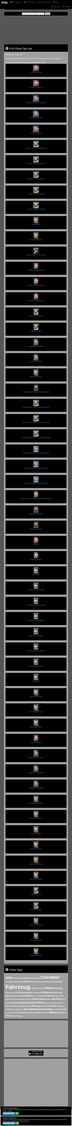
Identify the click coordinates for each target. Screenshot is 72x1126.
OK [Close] (17, 1113)
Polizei (39, 1002)
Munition (57, 999)
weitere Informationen (9, 1113)
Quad (56, 1003)
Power (46, 1003)
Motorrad (37, 999)
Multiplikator (47, 999)
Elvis (22, 982)
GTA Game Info (29, 2)
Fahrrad (49, 982)
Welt (59, 1012)
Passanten (29, 1002)
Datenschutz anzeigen (9, 1123)
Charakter (50, 977)
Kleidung (21, 996)
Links (57, 996)
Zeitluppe (19, 1016)
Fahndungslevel (39, 982)
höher (60, 993)
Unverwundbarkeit (38, 1013)
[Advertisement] (36, 30)
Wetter (63, 1013)
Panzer (8, 1003)
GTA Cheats (15, 2)
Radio (7, 1006)
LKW (61, 996)
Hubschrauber (11, 996)
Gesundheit (25, 992)
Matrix (24, 999)
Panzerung (16, 1003)
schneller (51, 1006)
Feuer (42, 988)
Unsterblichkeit (22, 1013)
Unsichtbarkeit (10, 1013)
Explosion (29, 981)
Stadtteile (57, 1009)
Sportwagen (46, 1009)
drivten (17, 982)
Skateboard (19, 1009)
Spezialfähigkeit (31, 1009)
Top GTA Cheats (44, 2)
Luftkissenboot (10, 999)
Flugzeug (58, 988)
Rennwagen (20, 1006)
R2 (62, 1003)
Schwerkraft (61, 1006)
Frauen (7, 993)
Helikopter (53, 993)
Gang (13, 993)
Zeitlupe (12, 1016)
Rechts (12, 1006)
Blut (22, 978)
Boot (38, 978)
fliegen (49, 987)
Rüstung (35, 1006)
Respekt (28, 1006)
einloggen (67, 6)
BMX (26, 978)
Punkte (51, 1003)
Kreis (33, 996)
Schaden (43, 1006)
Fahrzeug (17, 987)
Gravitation (36, 993)
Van (47, 1013)
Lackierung (40, 996)
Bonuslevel (32, 978)
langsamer (50, 996)
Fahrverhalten (57, 982)
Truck (63, 1009)
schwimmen (10, 1009)
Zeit (7, 1015)
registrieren (55, 6)
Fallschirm (35, 988)
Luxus (18, 999)
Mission (29, 999)
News (55, 2)
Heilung (45, 992)
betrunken (17, 978)
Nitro (63, 999)
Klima (28, 995)
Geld (17, 993)
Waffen (52, 1012)
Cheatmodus (9, 981)
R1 (60, 1003)
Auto (9, 977)
